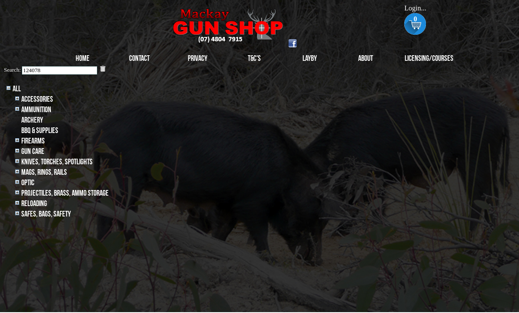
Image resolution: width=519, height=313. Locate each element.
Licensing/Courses (429, 58)
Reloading (34, 203)
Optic (27, 182)
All (17, 88)
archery (32, 120)
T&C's (254, 58)
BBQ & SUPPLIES (39, 130)
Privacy (197, 58)
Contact (139, 58)
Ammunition (36, 109)
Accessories (37, 99)
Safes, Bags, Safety (46, 214)
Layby (310, 58)
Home (83, 58)
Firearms (33, 141)
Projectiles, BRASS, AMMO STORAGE (65, 193)
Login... (415, 8)
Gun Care (32, 151)
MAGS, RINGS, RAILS (44, 172)
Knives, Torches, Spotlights (57, 161)
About (365, 58)
